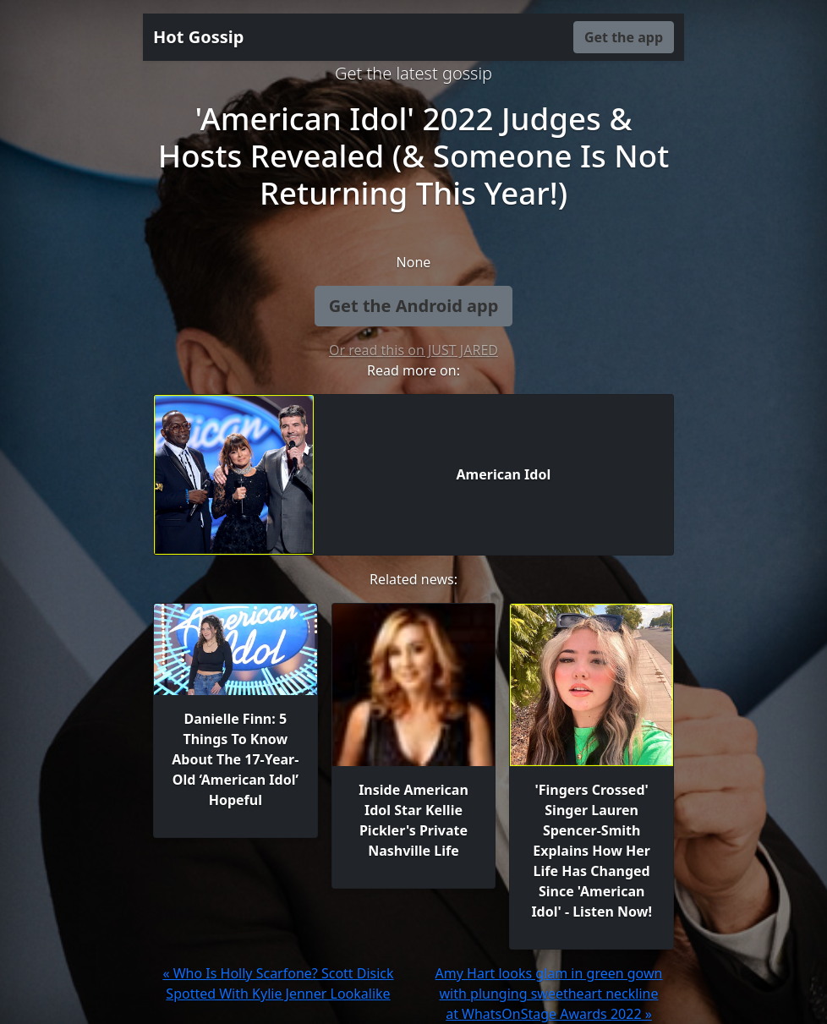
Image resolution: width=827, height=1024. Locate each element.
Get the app (623, 37)
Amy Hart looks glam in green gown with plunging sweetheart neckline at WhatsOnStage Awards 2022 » (549, 993)
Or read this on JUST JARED (413, 350)
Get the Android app (414, 305)
